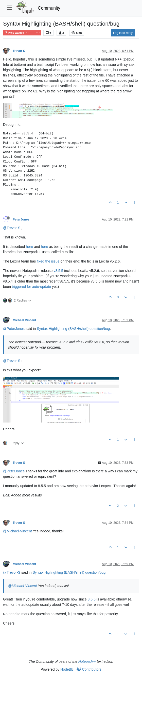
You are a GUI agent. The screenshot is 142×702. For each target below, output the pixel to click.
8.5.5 (92, 599)
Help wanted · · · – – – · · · (22, 32)
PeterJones (21, 219)
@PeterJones (14, 329)
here (29, 247)
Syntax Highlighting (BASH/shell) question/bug (73, 329)
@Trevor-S (11, 228)
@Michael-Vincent (17, 531)
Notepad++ (87, 661)
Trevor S (19, 51)
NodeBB (67, 669)
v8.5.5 (58, 271)
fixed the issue (48, 261)
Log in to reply (123, 33)
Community (49, 8)
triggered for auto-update (31, 287)
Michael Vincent (24, 320)
